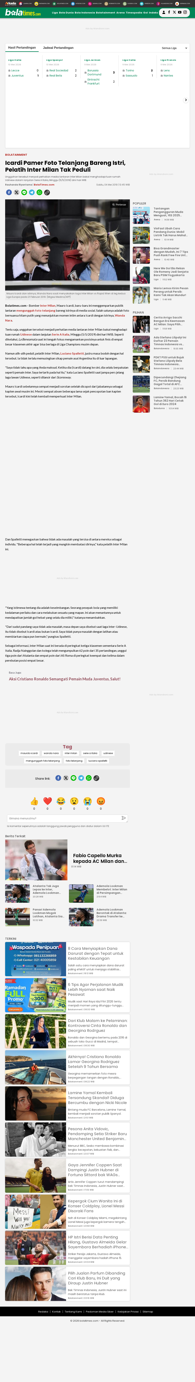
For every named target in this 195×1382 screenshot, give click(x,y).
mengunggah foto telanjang (35, 310)
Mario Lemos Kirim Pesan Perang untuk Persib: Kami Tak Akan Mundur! (171, 292)
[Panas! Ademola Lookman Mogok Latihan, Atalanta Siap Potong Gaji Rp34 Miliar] (18, 924)
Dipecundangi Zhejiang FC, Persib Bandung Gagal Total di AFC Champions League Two (170, 381)
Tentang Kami (73, 1311)
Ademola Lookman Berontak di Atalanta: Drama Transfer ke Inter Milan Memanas (112, 913)
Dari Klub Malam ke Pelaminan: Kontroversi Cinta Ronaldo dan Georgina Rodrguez (98, 1025)
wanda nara (51, 753)
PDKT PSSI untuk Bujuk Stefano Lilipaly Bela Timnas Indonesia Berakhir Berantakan (169, 361)
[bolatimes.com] (23, 15)
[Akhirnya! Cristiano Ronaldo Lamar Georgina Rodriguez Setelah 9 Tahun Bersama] (35, 1082)
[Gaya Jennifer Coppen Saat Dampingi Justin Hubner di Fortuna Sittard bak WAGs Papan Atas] (35, 1191)
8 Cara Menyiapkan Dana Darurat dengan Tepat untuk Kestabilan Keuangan (95, 953)
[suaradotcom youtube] (179, 12)
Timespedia (134, 12)
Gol (145, 12)
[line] (24, 193)
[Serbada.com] (182, 4)
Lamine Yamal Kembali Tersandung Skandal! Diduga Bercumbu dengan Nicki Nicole (97, 1097)
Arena (120, 12)
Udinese (26, 334)
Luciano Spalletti (72, 353)
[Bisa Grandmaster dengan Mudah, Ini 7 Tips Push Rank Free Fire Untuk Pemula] (141, 262)
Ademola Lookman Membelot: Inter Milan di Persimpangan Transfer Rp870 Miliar (112, 889)
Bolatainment (105, 12)
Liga (55, 12)
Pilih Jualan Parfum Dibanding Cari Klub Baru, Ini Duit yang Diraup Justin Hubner (96, 1278)
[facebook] (9, 193)
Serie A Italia (60, 334)
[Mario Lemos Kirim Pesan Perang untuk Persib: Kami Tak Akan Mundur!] (141, 302)
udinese (108, 753)
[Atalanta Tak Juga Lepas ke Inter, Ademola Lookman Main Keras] (18, 901)
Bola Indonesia (85, 12)
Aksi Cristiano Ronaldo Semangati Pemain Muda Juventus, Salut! (65, 679)
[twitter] (16, 193)
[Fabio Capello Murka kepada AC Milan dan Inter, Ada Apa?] (36, 859)
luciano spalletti (98, 760)
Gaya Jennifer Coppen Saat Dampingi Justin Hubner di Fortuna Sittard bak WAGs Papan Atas (95, 1169)
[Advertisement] (97, 116)
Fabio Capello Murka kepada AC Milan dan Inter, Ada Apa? (98, 861)
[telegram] (32, 193)
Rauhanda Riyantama (18, 184)
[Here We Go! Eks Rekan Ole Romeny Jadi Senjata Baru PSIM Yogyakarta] (141, 282)
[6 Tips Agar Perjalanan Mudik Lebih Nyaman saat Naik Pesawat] (35, 1010)
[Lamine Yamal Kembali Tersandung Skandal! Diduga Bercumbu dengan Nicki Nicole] (35, 1118)
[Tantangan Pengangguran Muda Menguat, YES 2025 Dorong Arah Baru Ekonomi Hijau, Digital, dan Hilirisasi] (141, 222)
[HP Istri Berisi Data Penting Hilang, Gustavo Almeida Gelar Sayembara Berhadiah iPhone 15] (35, 1263)
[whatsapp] (39, 193)
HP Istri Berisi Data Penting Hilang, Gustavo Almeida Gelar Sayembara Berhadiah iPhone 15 (97, 1242)
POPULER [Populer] (139, 203)
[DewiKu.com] (94, 4)
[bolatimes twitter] (174, 12)
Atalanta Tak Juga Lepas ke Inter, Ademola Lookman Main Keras (46, 889)
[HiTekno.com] (78, 4)
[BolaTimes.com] (60, 4)
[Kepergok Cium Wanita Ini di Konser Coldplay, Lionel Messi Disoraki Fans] (35, 1227)
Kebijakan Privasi (128, 1311)
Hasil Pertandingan (22, 47)
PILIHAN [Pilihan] (138, 312)
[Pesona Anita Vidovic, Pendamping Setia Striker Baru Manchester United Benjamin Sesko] (35, 1155)
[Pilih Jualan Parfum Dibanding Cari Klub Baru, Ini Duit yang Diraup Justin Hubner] (35, 1299)
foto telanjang (74, 760)
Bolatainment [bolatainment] (16, 155)
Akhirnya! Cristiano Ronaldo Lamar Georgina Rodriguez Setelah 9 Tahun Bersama (94, 1061)
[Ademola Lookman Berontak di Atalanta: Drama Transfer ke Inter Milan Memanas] (82, 924)
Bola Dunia (66, 12)
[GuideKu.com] (130, 4)
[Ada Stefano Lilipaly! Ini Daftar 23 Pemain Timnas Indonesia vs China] (141, 351)
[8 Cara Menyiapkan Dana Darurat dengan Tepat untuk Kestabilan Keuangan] (35, 974)
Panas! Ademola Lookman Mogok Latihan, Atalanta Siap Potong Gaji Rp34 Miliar (48, 913)
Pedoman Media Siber (100, 1311)
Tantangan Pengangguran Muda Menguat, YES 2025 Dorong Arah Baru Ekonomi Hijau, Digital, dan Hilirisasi (169, 212)
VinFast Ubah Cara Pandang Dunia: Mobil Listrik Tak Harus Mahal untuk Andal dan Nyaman (171, 232)
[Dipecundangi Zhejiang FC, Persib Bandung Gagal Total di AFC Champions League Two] (141, 391)
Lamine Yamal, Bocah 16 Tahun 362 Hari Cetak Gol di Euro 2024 (170, 401)
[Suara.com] (25, 4)
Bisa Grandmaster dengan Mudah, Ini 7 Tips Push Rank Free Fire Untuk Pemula (171, 252)
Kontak (56, 1311)
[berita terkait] (15, 835)
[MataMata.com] (42, 4)
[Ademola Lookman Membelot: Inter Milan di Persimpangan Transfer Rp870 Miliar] (82, 901)
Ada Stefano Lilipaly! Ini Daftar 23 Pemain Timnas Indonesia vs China (170, 341)
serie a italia (90, 753)
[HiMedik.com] (146, 4)
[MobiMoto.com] (112, 4)
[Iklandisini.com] (164, 4)
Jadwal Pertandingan (58, 47)
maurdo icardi (29, 753)
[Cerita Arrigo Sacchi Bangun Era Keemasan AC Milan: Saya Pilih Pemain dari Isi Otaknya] (141, 331)
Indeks (153, 12)
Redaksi (43, 1311)
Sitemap (148, 1311)
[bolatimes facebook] (169, 12)
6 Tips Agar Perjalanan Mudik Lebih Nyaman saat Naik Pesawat (95, 989)
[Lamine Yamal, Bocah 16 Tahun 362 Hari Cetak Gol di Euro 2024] (141, 411)
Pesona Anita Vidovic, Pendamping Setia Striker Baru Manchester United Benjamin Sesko (97, 1133)
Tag (67, 747)
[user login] (163, 14)
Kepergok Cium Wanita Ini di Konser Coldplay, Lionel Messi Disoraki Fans (96, 1206)
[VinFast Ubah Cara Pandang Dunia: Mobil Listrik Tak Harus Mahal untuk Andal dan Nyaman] (141, 242)
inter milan (71, 753)
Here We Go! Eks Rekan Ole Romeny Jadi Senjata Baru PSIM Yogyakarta (171, 272)
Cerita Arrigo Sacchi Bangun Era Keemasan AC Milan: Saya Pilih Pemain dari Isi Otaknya (170, 321)
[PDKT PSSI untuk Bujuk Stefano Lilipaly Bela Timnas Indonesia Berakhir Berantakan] (141, 371)
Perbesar (119, 204)
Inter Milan (47, 305)
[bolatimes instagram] (185, 12)
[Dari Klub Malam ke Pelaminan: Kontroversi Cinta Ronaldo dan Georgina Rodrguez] (35, 1046)
